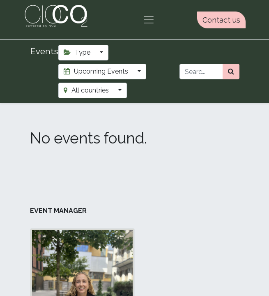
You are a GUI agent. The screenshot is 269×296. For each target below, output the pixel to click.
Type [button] (78, 52)
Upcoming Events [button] (97, 71)
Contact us (221, 20)
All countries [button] (87, 90)
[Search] (231, 71)
